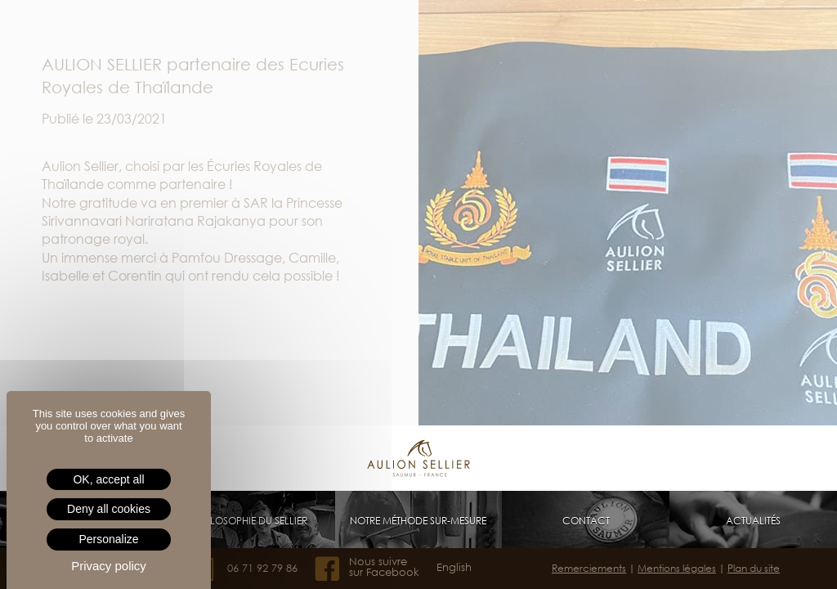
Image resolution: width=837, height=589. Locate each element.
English (454, 567)
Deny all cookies (108, 508)
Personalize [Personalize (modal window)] (108, 539)
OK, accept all (108, 479)
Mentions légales (677, 568)
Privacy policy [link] (108, 566)
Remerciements (589, 568)
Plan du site (753, 568)
